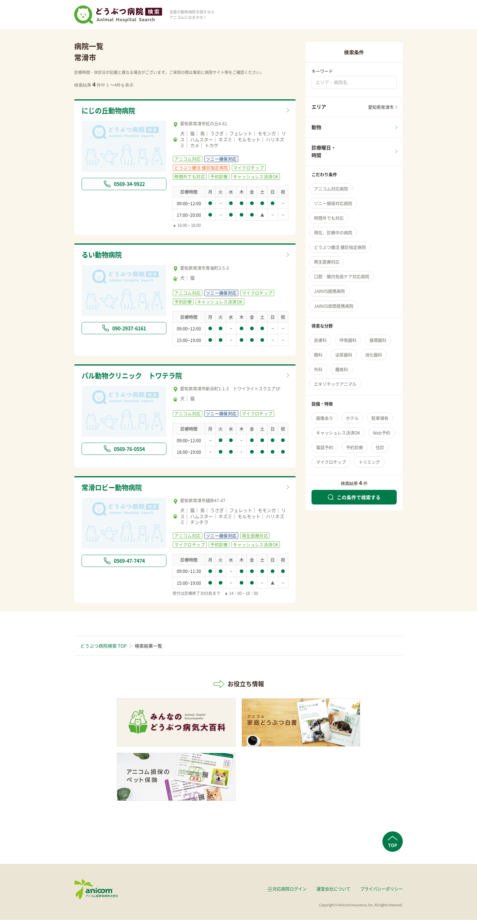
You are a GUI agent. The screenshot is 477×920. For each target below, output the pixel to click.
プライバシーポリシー (381, 889)
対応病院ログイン (290, 889)
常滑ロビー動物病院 (113, 487)
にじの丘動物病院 (110, 110)
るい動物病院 (103, 254)
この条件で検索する (354, 497)
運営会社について (333, 889)
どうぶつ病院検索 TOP (103, 646)
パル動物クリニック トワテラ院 (134, 375)
